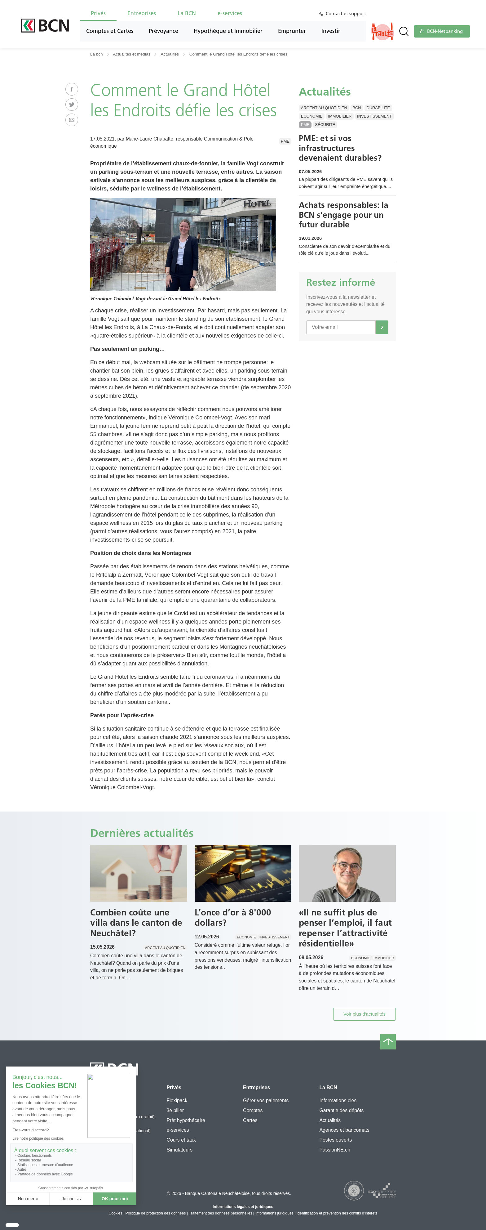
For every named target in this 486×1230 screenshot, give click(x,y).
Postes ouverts (335, 1140)
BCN (357, 107)
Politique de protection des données (156, 1213)
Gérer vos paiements (266, 1100)
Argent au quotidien (324, 107)
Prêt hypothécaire (185, 1120)
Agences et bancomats (344, 1130)
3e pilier (175, 1110)
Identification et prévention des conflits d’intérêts (337, 1213)
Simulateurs (179, 1149)
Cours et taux (181, 1140)
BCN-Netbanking (441, 31)
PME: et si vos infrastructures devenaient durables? (343, 149)
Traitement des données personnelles (220, 1213)
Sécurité (325, 124)
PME (285, 141)
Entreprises (141, 13)
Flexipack (176, 1100)
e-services (230, 13)
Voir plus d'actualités (364, 1014)
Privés (98, 13)
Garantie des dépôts (341, 1110)
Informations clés (337, 1100)
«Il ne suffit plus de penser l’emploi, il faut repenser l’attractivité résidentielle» (345, 928)
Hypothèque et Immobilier (228, 31)
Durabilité (378, 107)
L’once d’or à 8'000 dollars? (233, 917)
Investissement (374, 116)
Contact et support (347, 13)
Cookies (115, 1213)
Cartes (250, 1120)
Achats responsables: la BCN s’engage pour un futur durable (346, 228)
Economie (312, 116)
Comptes (253, 1110)
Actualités (170, 54)
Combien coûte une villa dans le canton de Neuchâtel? (136, 922)
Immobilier (340, 116)
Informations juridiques (274, 1213)
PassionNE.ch (334, 1149)
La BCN (187, 13)
